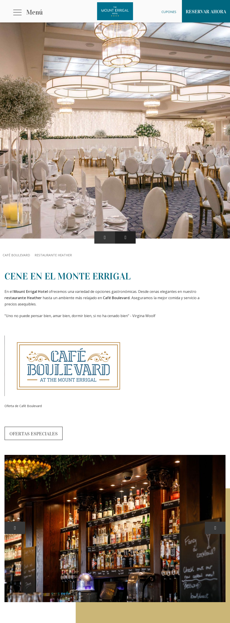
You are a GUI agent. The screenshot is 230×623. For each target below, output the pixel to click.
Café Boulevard (16, 255)
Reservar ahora (206, 12)
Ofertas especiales (33, 434)
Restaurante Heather (53, 255)
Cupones (168, 12)
